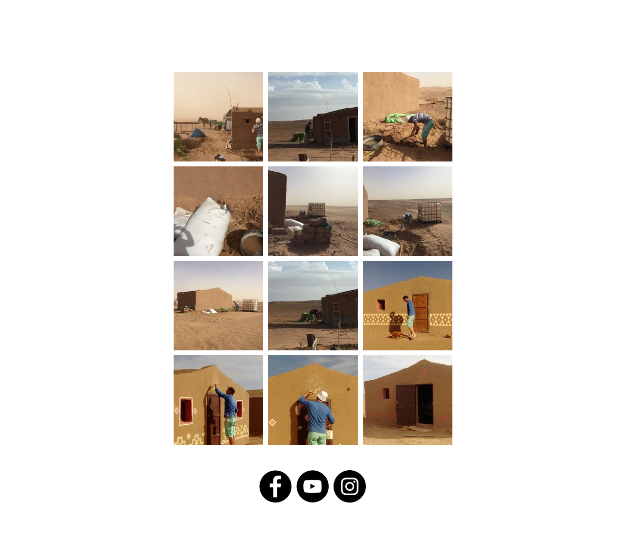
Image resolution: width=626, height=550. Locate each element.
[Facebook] (275, 486)
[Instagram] (350, 486)
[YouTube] (312, 486)
